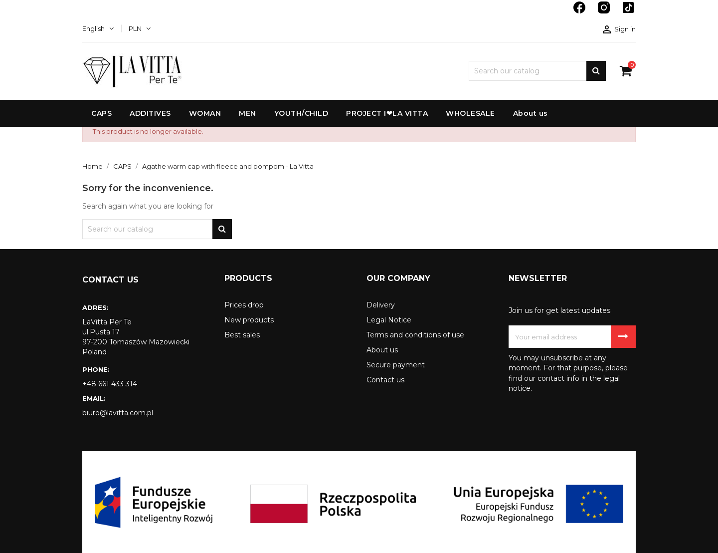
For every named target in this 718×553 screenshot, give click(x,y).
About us (382, 349)
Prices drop (244, 304)
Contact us (385, 379)
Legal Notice (388, 319)
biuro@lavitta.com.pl (117, 412)
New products (249, 319)
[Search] (537, 71)
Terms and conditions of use (415, 334)
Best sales (242, 334)
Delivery (380, 304)
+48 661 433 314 (109, 383)
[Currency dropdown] (140, 28)
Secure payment (395, 364)
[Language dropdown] (98, 28)
